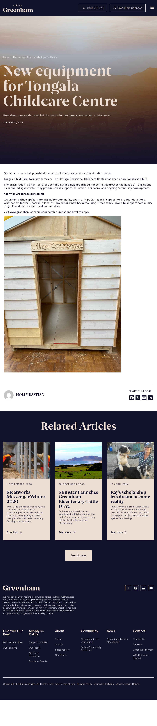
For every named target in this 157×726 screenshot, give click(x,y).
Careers (137, 644)
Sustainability (62, 650)
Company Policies (104, 684)
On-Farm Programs (34, 655)
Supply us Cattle (36, 633)
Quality (59, 644)
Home (6, 57)
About (59, 631)
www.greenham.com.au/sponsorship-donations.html (44, 212)
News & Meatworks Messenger (117, 641)
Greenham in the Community (90, 641)
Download (12, 532)
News (111, 631)
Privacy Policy (84, 684)
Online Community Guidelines (91, 649)
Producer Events (38, 661)
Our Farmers (10, 648)
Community (89, 631)
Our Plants (35, 648)
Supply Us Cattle (38, 642)
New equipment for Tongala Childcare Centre (35, 57)
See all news (78, 555)
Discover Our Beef (13, 633)
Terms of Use (67, 684)
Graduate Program (143, 650)
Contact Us (139, 639)
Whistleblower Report (141, 657)
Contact (139, 631)
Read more (65, 532)
